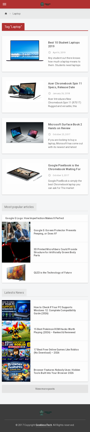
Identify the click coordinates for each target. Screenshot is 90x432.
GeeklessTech (44, 425)
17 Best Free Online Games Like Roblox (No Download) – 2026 (56, 351)
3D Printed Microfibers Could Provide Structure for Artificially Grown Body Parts (55, 252)
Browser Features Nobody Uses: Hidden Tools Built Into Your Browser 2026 (57, 371)
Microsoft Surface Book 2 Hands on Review (65, 126)
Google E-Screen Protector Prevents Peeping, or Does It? (55, 232)
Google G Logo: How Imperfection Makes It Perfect (34, 218)
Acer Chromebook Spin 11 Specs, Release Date (65, 85)
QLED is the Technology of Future (53, 272)
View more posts (45, 388)
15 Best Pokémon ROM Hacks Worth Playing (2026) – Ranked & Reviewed (54, 331)
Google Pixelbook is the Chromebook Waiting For (64, 167)
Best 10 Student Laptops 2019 (64, 44)
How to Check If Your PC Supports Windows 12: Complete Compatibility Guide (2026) (55, 310)
